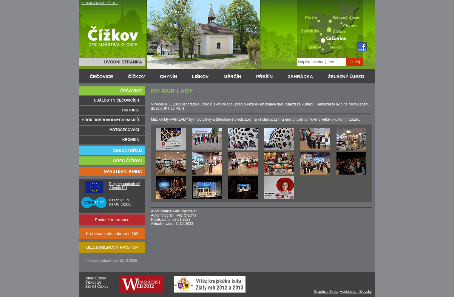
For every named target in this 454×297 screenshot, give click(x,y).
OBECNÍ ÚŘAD (127, 150)
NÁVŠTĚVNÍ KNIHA (123, 171)
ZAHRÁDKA (300, 76)
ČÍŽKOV (136, 76)
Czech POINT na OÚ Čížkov (120, 202)
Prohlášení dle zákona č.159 (112, 233)
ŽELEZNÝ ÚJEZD (346, 76)
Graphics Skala (326, 292)
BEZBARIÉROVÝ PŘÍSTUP (99, 3)
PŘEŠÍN (264, 76)
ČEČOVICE (101, 76)
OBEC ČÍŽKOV (127, 160)
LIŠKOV (200, 76)
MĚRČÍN (232, 76)
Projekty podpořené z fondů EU (124, 186)
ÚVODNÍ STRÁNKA (123, 62)
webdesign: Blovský (356, 292)
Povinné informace (112, 219)
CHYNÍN (168, 76)
